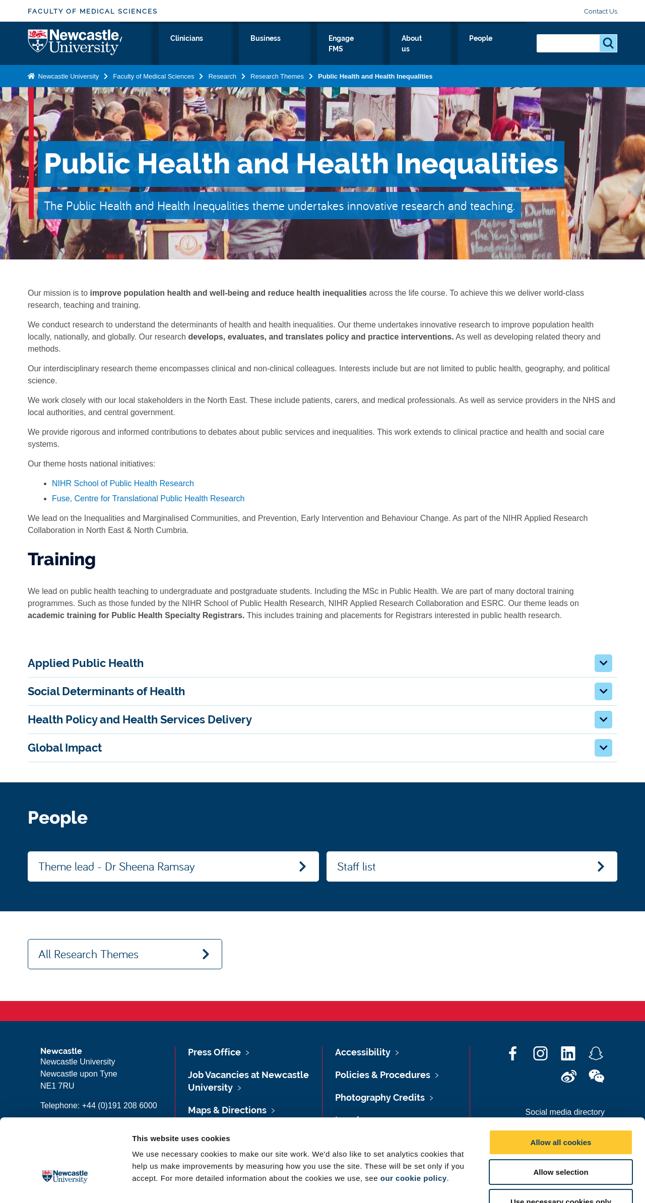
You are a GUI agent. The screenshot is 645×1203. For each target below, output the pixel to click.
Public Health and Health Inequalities (375, 82)
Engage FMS (401, 49)
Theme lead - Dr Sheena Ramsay (116, 866)
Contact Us (600, 11)
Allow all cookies (561, 1079)
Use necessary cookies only (560, 1138)
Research (199, 49)
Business (344, 49)
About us (459, 49)
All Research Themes (88, 953)
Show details (528, 1183)
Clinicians (291, 49)
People (507, 49)
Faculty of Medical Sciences (93, 11)
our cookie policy (413, 1115)
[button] (603, 663)
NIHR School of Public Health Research (123, 483)
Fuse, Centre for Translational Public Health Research (148, 498)
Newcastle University (67, 82)
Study (245, 49)
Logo (74, 46)
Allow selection (560, 1109)
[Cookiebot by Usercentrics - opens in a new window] (65, 1183)
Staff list (356, 866)
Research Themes (277, 82)
